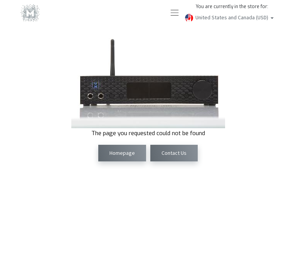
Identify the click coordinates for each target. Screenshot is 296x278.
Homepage (122, 152)
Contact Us (174, 152)
